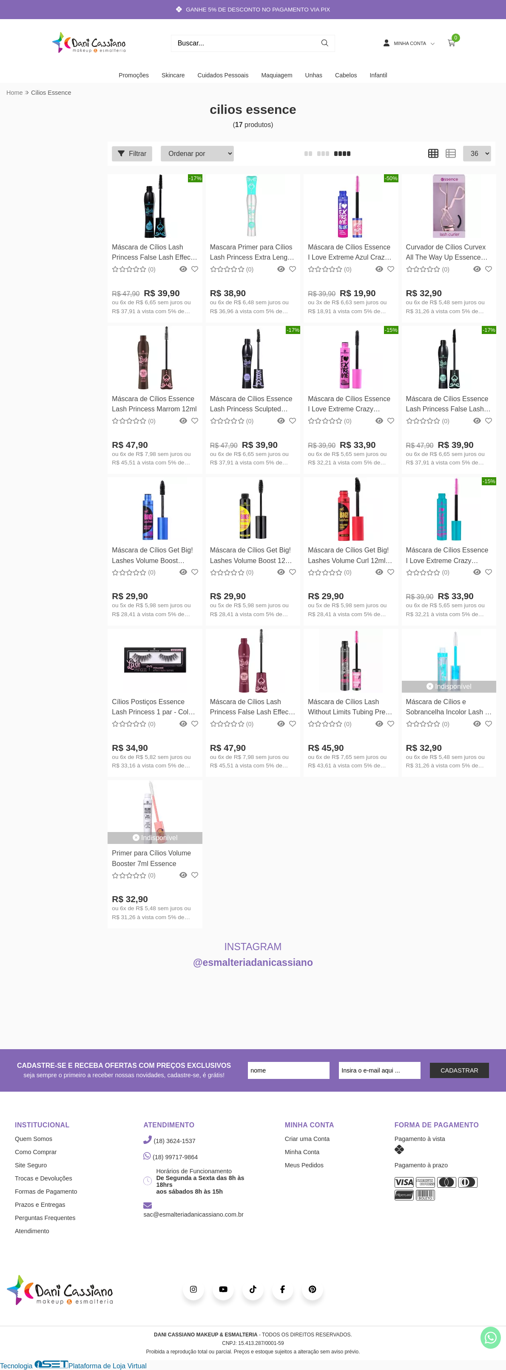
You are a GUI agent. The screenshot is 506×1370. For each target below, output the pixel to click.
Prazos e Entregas (40, 1204)
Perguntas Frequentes (45, 1217)
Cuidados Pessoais (223, 75)
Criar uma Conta (307, 1138)
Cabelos (346, 75)
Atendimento (32, 1231)
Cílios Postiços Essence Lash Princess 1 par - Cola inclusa (152, 708)
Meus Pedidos (304, 1165)
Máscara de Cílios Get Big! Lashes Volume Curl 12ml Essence (348, 556)
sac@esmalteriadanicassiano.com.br (193, 1210)
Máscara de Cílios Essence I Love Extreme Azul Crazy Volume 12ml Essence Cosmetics (349, 253)
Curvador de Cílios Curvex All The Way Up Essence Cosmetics (446, 253)
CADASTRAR (459, 1070)
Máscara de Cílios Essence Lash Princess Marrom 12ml (154, 404)
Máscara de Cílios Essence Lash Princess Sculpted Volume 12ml (251, 405)
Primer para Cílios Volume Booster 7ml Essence (151, 858)
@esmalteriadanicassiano (253, 962)
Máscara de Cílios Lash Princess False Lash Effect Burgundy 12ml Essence (250, 708)
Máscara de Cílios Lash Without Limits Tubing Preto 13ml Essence (349, 708)
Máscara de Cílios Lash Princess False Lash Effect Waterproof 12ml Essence (152, 253)
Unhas (313, 75)
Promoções (134, 75)
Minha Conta (302, 1152)
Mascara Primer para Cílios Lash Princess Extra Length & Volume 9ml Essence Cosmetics (251, 253)
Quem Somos (33, 1138)
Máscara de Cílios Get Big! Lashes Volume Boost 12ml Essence (251, 556)
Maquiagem (276, 75)
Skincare (173, 75)
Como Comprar (36, 1152)
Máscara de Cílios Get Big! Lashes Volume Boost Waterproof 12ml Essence (152, 556)
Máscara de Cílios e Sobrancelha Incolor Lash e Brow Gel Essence (447, 708)
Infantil (378, 75)
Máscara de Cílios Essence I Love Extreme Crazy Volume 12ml (349, 405)
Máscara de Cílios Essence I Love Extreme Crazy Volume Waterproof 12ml (447, 556)
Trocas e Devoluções (43, 1178)
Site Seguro (31, 1165)
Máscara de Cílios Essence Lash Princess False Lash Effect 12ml (447, 405)
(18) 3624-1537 (169, 1141)
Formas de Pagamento (46, 1191)
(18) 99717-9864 (170, 1157)
